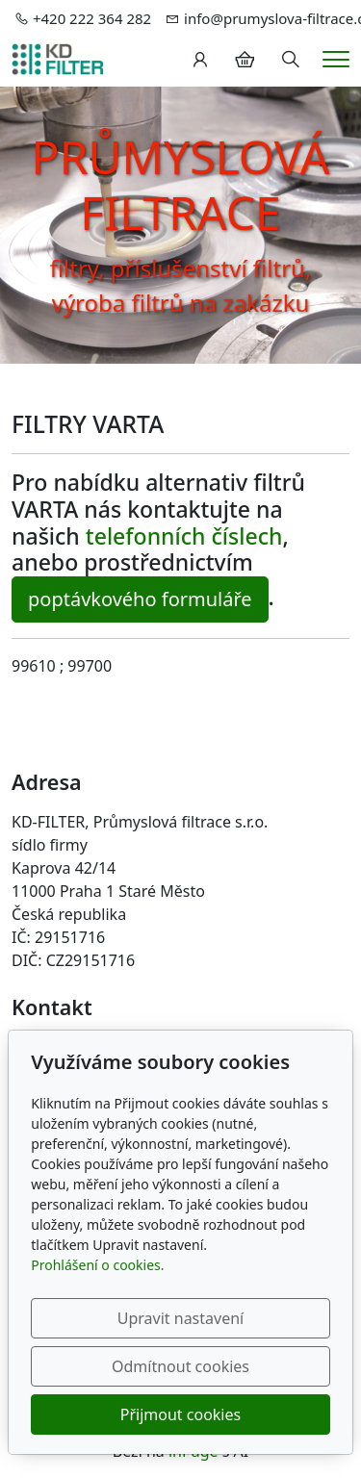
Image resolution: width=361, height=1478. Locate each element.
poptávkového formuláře (140, 599)
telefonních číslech (184, 536)
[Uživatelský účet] (200, 59)
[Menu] (335, 59)
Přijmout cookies (180, 1414)
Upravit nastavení (180, 1318)
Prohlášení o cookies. (97, 1265)
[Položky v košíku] (244, 59)
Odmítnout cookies (180, 1366)
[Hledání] (290, 59)
